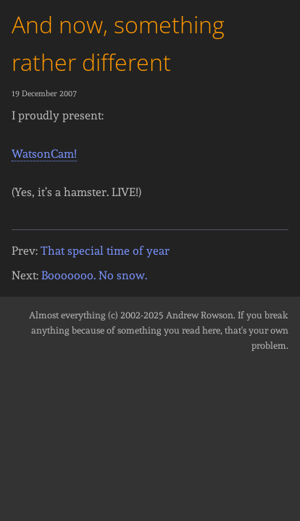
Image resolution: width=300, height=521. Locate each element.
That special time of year (105, 251)
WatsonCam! (44, 154)
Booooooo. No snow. (94, 275)
